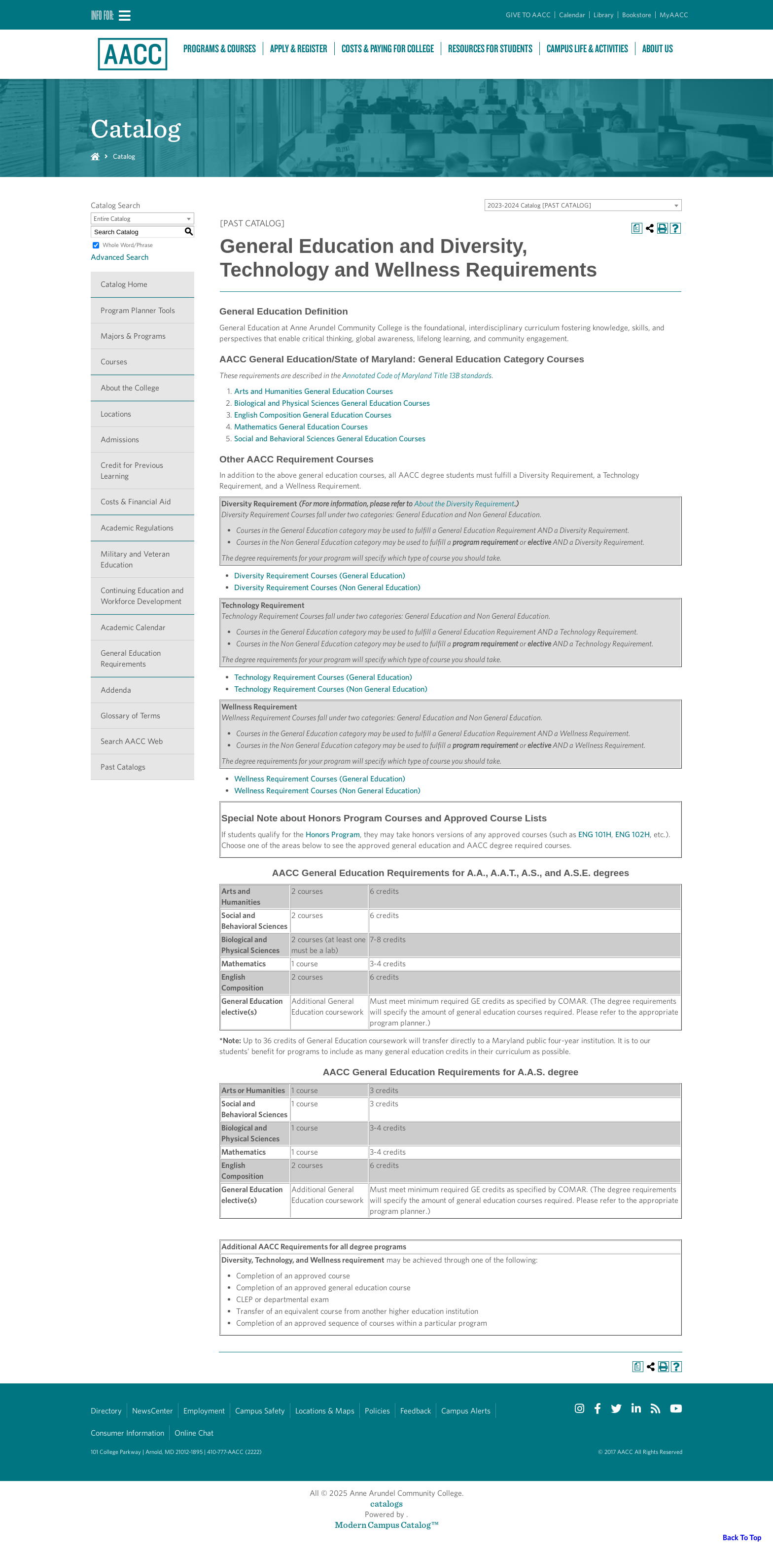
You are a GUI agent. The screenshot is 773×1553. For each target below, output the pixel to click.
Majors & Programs (133, 336)
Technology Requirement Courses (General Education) (323, 677)
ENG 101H (594, 834)
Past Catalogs (123, 767)
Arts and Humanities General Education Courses (313, 391)
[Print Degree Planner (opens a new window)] (637, 228)
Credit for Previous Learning (132, 470)
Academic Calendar (133, 627)
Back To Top (742, 1537)
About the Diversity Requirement (464, 503)
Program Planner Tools (138, 310)
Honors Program (333, 834)
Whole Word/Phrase (128, 244)
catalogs (386, 1503)
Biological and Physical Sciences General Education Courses (332, 403)
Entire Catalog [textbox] (112, 218)
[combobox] (583, 205)
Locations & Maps (324, 1410)
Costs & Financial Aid (136, 501)
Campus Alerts (466, 1410)
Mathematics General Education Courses (301, 426)
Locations (116, 414)
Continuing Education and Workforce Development (142, 596)
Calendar (572, 14)
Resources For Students (490, 48)
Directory (106, 1410)
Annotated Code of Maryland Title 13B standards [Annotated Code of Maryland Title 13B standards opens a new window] (417, 375)
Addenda (116, 690)
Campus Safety (260, 1410)
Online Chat (194, 1433)
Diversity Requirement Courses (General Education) (319, 575)
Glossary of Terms (130, 715)
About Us (657, 48)
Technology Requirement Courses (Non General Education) (330, 689)
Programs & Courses (219, 48)
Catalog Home (124, 284)
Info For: (102, 14)
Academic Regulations (137, 527)
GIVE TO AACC (528, 14)
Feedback (415, 1410)
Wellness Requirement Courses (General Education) (319, 778)
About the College (130, 387)
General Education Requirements (131, 658)
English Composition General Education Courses (312, 415)
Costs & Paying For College (388, 48)
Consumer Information (127, 1433)
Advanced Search (119, 257)
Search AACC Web (132, 741)
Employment (204, 1410)
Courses (114, 361)
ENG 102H (632, 834)
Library (604, 14)
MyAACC (674, 14)
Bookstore (636, 14)
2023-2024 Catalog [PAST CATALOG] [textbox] (539, 205)
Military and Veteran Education (135, 559)
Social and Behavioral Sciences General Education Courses (329, 438)
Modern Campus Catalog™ (387, 1524)
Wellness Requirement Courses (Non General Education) (327, 790)
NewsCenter (152, 1410)
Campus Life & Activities (587, 48)
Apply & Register (298, 48)
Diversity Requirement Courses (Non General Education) (327, 587)
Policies (377, 1410)
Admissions (120, 439)
